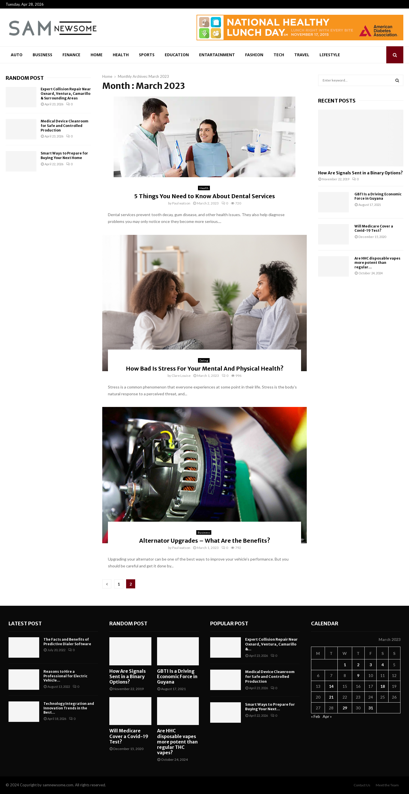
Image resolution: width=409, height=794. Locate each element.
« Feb (315, 716)
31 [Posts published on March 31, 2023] (370, 707)
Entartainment (217, 54)
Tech (279, 54)
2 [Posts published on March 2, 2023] (358, 664)
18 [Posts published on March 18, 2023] (382, 686)
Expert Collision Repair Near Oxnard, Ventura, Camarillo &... (271, 644)
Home (97, 54)
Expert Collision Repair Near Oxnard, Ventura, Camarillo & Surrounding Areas (66, 93)
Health (121, 54)
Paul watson (181, 203)
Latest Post (25, 623)
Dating (203, 360)
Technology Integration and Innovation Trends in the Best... (68, 707)
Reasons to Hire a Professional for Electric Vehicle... (65, 675)
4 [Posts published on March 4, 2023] (382, 664)
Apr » (327, 716)
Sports (147, 54)
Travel (301, 54)
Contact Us (362, 785)
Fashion (254, 54)
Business (42, 54)
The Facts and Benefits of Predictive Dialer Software (67, 641)
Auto (16, 54)
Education (177, 54)
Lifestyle (330, 54)
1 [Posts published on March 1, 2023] (345, 664)
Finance (71, 54)
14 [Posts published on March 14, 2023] (331, 686)
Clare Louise (181, 375)
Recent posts (337, 100)
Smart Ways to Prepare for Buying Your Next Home (64, 155)
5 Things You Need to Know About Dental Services (204, 196)
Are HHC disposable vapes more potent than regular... (377, 262)
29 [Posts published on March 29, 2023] (345, 707)
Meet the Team (387, 785)
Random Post (25, 78)
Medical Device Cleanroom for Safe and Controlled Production (64, 125)
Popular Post (229, 623)
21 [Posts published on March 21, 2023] (331, 697)
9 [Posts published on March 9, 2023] (358, 675)
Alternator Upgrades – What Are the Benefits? (204, 540)
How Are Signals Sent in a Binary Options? (360, 172)
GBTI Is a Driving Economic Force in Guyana (378, 196)
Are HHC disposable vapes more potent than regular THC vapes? (177, 741)
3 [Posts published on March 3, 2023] (371, 664)
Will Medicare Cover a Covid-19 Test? (373, 228)
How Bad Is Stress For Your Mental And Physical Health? (204, 368)
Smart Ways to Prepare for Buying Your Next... (270, 707)
